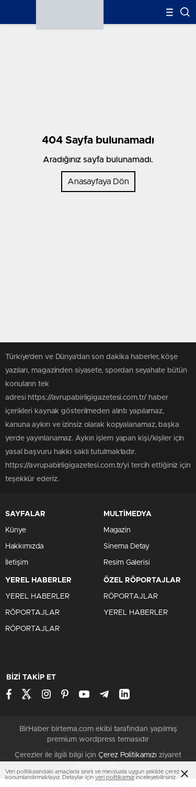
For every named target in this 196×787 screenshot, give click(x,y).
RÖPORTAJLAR (32, 612)
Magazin (117, 530)
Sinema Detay (126, 546)
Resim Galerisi (126, 562)
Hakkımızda (24, 546)
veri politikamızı (114, 777)
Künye (15, 530)
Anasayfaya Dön (98, 181)
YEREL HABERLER (37, 596)
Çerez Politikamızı (127, 755)
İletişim (16, 562)
